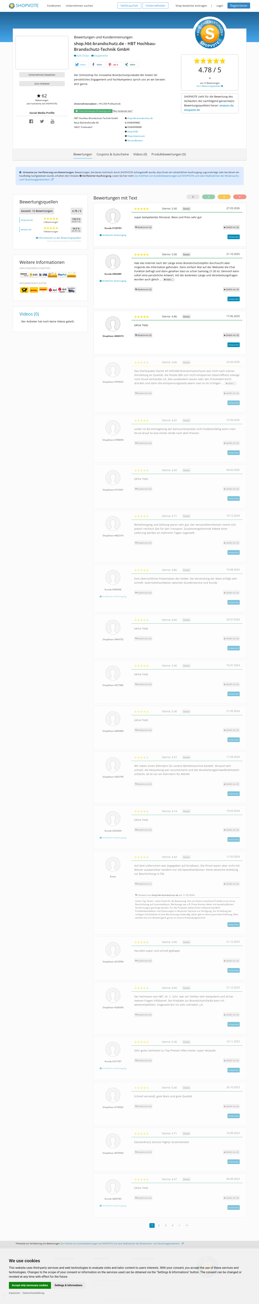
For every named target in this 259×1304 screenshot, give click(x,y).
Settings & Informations (69, 1285)
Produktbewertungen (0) (168, 154)
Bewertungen (82, 154)
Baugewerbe (99, 55)
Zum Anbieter (42, 83)
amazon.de (26, 229)
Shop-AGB (132, 131)
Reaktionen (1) (143, 883)
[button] (81, 64)
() (231, 227)
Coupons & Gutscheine (113, 154)
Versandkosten (135, 140)
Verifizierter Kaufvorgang (113, 235)
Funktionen (54, 5)
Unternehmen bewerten (42, 74)
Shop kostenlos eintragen (191, 5)
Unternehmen (155, 6)
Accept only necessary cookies (30, 1285)
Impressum (14, 1293)
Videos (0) (140, 154)
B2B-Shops (82, 55)
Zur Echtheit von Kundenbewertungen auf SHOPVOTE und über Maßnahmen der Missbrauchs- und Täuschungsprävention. (122, 1243)
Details (186, 208)
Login (220, 5)
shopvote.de (27, 220)
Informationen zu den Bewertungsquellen (58, 237)
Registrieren (238, 6)
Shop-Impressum (136, 136)
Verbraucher (129, 6)
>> (187, 1225)
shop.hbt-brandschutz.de (140, 118)
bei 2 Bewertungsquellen (210, 86)
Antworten (233, 236)
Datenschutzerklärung (33, 1293)
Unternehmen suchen (79, 5)
